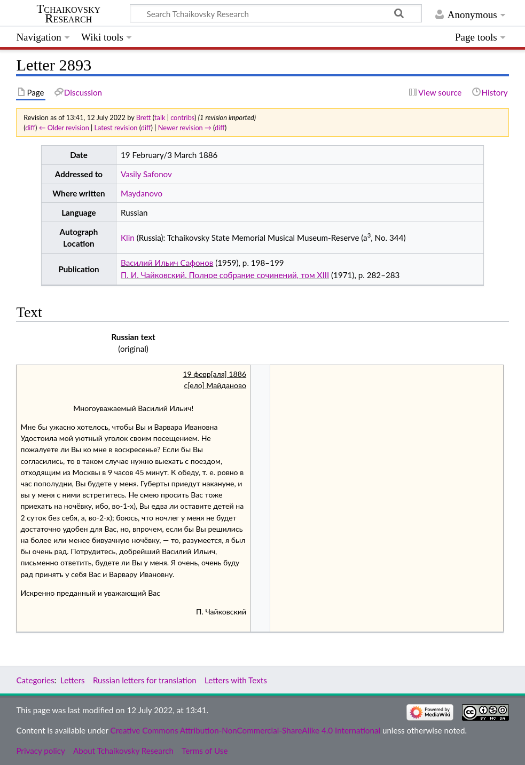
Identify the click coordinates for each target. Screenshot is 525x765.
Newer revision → (184, 127)
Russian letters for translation (145, 680)
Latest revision (116, 127)
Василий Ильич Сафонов (167, 262)
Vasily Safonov (146, 174)
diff (30, 127)
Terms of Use (205, 750)
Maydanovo (141, 193)
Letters (72, 680)
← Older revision (64, 127)
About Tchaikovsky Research (123, 750)
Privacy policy (40, 750)
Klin (128, 237)
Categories (35, 680)
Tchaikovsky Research (68, 13)
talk (159, 117)
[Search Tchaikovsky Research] (275, 13)
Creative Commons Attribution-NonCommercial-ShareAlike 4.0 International (245, 730)
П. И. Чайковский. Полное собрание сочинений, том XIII (225, 275)
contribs (182, 117)
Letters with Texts (236, 680)
